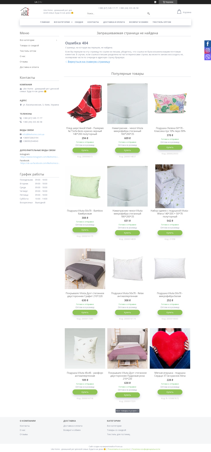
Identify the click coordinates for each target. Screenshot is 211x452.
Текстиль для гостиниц (118, 434)
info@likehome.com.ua (33, 134)
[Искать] (148, 13)
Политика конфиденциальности (146, 449)
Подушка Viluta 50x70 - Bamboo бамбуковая (85, 212)
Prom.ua (118, 446)
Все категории (62, 22)
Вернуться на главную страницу (89, 61)
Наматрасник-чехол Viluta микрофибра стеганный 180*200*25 (127, 213)
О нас (22, 56)
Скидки (79, 22)
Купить (85, 150)
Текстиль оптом (162, 22)
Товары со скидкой (29, 45)
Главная (45, 22)
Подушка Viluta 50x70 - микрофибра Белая (170, 295)
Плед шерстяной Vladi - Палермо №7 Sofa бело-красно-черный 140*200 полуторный (85, 131)
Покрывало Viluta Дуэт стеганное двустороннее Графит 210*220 (85, 295)
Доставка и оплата (114, 22)
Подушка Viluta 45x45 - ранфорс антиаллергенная (85, 374)
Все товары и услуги (126, 410)
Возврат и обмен (138, 22)
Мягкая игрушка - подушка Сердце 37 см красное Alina (170, 374)
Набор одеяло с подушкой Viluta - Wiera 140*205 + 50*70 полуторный (170, 213)
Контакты (93, 22)
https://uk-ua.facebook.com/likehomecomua (40, 163)
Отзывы (24, 61)
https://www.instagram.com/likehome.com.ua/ (40, 157)
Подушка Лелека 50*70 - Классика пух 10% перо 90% (170, 130)
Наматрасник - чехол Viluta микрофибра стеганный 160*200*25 (127, 131)
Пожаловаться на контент (119, 449)
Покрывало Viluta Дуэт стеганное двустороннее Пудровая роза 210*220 (127, 375)
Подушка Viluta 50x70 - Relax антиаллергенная (127, 295)
